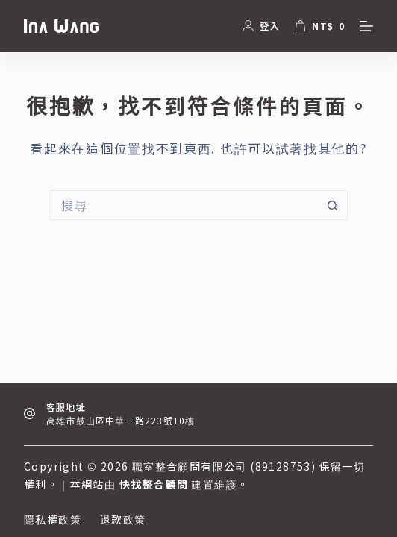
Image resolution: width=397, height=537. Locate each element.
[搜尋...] (183, 205)
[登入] (261, 25)
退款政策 (123, 519)
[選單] (366, 26)
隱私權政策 (52, 519)
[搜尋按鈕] (333, 205)
